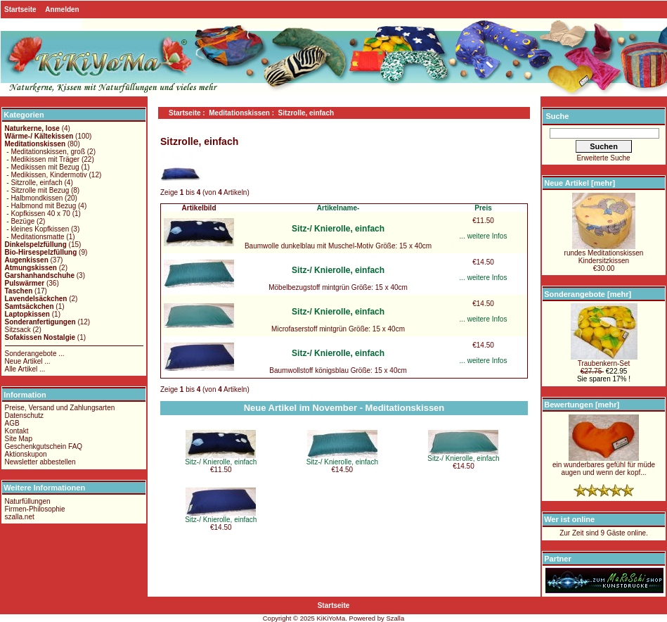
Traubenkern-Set (604, 360)
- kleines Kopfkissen (37, 229)
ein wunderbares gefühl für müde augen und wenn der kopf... (603, 465)
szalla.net (19, 517)
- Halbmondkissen (34, 198)
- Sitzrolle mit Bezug (37, 190)
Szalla (395, 618)
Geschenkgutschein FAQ (44, 446)
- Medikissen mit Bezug (42, 167)
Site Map (18, 439)
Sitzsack (18, 330)
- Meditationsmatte (35, 237)
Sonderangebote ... (35, 353)
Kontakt (17, 431)
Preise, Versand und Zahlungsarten (60, 408)
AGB (12, 423)
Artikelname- (338, 208)
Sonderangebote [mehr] (587, 294)
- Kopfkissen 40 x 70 (37, 213)
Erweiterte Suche (603, 158)
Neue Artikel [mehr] (579, 183)
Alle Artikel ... (25, 369)
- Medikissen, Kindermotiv (46, 175)
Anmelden (62, 9)
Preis (482, 208)
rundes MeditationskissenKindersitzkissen (604, 254)
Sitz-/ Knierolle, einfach (338, 229)
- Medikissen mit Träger (42, 159)
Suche (557, 116)
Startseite (20, 9)
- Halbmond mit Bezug (41, 206)
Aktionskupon (26, 454)
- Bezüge (20, 221)
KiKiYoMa (330, 618)
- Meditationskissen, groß (45, 152)
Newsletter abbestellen (40, 462)
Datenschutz (24, 415)
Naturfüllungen (28, 501)
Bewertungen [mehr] (581, 404)
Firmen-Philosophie (35, 509)
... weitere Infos (483, 236)
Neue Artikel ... (28, 361)
